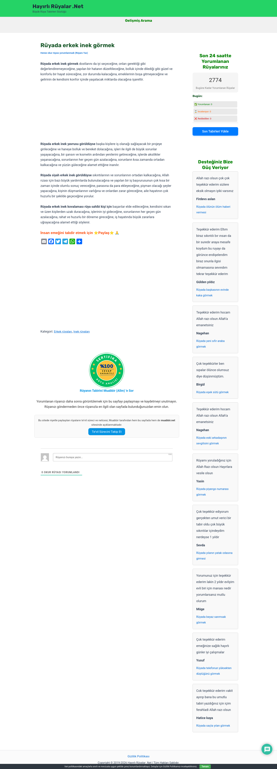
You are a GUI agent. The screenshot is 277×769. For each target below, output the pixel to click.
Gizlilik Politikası (138, 756)
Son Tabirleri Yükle (215, 131)
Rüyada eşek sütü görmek (212, 392)
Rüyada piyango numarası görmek (212, 491)
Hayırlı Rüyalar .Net (58, 6)
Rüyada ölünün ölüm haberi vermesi (213, 209)
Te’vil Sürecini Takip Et (106, 431)
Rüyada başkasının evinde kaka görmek (212, 292)
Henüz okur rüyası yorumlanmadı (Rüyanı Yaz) (64, 53)
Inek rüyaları (83, 331)
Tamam (205, 766)
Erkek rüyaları (63, 331)
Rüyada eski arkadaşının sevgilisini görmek (211, 440)
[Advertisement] (106, 112)
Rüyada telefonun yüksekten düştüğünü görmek (214, 670)
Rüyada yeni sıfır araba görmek (210, 343)
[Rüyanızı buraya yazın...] (113, 457)
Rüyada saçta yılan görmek (213, 725)
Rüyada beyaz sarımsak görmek (211, 619)
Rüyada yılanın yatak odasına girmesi (214, 555)
